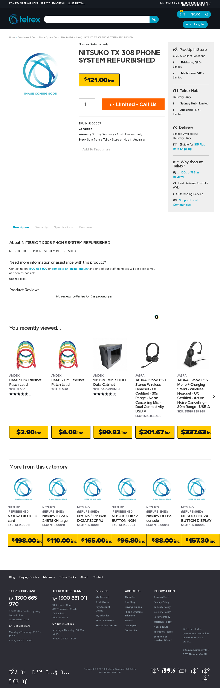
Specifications (63, 227)
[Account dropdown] (195, 24)
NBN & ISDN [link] (161, 627)
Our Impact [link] (131, 625)
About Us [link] (130, 597)
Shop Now (76, 3)
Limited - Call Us (133, 104)
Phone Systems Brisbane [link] (134, 614)
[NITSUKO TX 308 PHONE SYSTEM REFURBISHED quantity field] (87, 104)
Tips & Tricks (67, 577)
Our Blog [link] (130, 602)
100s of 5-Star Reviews (186, 174)
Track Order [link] (102, 602)
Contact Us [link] (131, 630)
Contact (98, 577)
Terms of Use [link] (161, 597)
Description (21, 227)
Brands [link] (129, 620)
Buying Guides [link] (133, 607)
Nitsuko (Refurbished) (93, 44)
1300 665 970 (38, 269)
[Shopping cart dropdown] (207, 14)
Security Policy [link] (162, 607)
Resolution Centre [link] (106, 625)
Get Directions (20, 626)
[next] (214, 396)
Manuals (49, 577)
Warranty (41, 227)
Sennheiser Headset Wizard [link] (163, 638)
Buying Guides (29, 577)
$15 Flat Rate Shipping (189, 146)
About (84, 577)
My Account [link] (102, 597)
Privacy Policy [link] (161, 602)
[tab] (20, 227)
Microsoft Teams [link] (163, 632)
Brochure (85, 227)
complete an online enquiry (70, 269)
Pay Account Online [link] (103, 609)
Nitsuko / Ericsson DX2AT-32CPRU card (91, 520)
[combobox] (97, 19)
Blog (12, 577)
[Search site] (154, 19)
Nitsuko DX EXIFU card (22, 518)
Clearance (188, 34)
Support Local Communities (185, 202)
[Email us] (26, 681)
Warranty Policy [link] (162, 622)
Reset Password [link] (105, 620)
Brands (204, 34)
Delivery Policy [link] (162, 612)
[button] (94, 149)
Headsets (42, 34)
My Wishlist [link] (102, 616)
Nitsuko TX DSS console (159, 518)
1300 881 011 (69, 598)
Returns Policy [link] (162, 617)
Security (144, 34)
